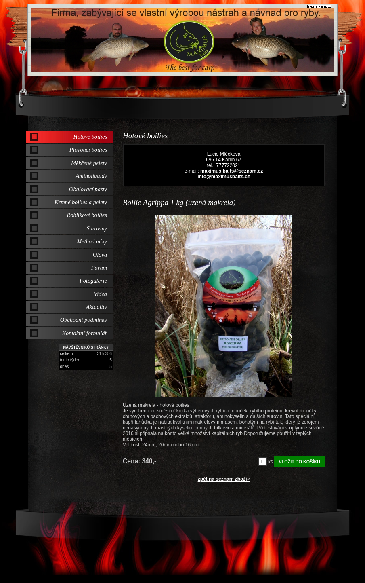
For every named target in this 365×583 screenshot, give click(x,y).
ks (270, 462)
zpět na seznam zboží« (224, 479)
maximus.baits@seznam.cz (231, 171)
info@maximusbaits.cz (223, 177)
